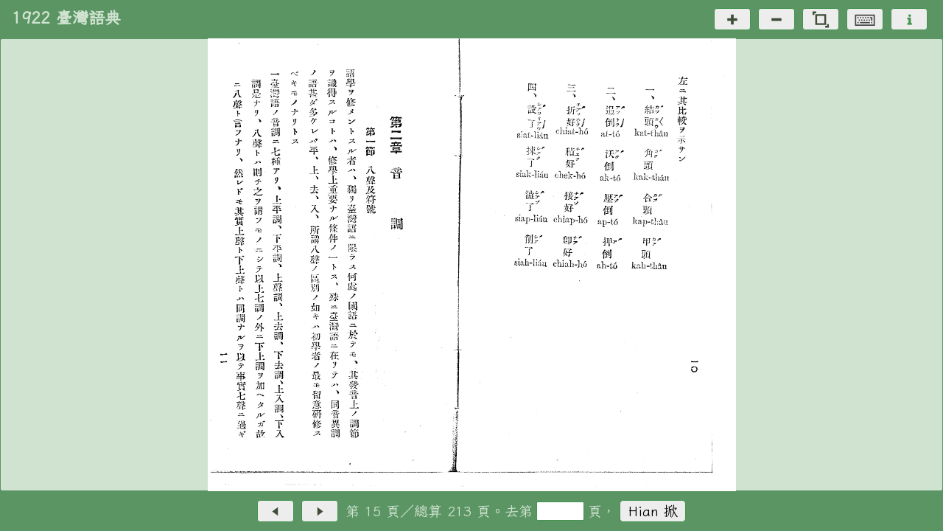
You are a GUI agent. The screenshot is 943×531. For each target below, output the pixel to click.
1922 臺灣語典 (66, 18)
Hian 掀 (653, 511)
